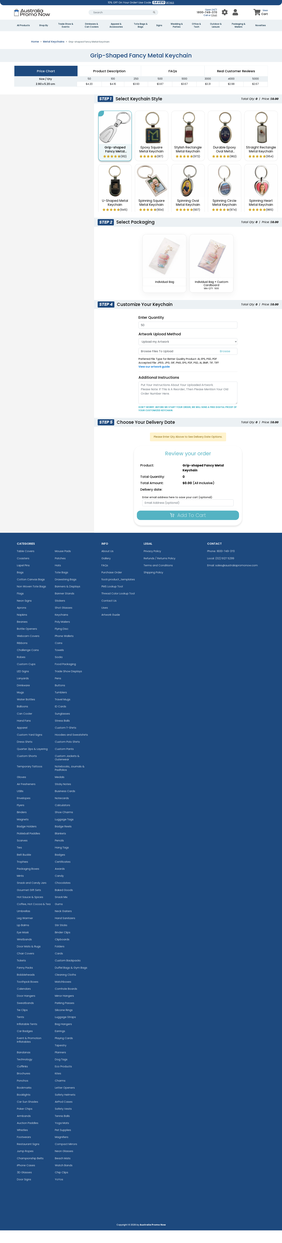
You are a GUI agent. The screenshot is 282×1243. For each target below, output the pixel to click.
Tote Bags (61, 585)
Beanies (22, 634)
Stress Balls (62, 733)
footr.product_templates (118, 592)
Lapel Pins (23, 578)
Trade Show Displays (68, 684)
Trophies (22, 874)
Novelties (260, 25)
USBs (20, 804)
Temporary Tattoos (29, 779)
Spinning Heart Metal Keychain (261, 215)
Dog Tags (61, 1072)
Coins (58, 655)
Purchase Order (111, 585)
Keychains (61, 627)
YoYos (59, 1192)
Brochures (23, 1086)
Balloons (22, 719)
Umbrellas (23, 924)
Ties (19, 860)
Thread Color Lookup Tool (118, 606)
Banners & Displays (67, 599)
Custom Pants (64, 761)
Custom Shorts (27, 768)
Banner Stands (64, 606)
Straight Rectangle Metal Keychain (261, 162)
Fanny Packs (25, 980)
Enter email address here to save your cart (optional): (177, 510)
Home (35, 54)
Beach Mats (62, 1171)
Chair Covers (25, 966)
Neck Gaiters (63, 924)
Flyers (20, 818)
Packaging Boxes (28, 881)
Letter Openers (65, 1100)
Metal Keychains (53, 54)
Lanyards (23, 691)
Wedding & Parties (177, 25)
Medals (59, 789)
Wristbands (24, 952)
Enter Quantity (151, 330)
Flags (20, 606)
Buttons (60, 698)
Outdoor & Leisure (216, 25)
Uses (104, 620)
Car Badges (25, 1044)
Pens (58, 691)
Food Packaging (65, 677)
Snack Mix (61, 909)
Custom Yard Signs (29, 747)
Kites (58, 1086)
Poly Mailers (62, 634)
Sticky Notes (63, 797)
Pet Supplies (63, 1142)
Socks (59, 669)
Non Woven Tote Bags (31, 599)
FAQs (104, 578)
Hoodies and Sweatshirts (71, 747)
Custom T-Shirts (65, 740)
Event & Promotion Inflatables (29, 1052)
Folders (59, 959)
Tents (20, 1029)
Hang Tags (62, 860)
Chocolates (62, 895)
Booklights (23, 1107)
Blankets (60, 846)
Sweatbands (25, 1015)
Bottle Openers (27, 641)
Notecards (62, 811)
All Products (23, 25)
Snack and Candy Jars (31, 895)
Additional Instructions (158, 389)
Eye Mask (23, 945)
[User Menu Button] (224, 12)
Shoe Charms (64, 825)
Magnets (23, 832)
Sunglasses (62, 726)
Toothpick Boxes (27, 994)
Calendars (24, 1001)
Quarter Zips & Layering (32, 761)
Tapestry (60, 1058)
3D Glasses (24, 1185)
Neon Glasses (64, 1164)
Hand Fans (24, 733)
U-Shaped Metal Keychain (115, 215)
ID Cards (60, 719)
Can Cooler (24, 726)
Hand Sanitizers (65, 931)
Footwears (24, 1149)
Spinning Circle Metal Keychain (224, 215)
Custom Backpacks (68, 973)
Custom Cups (26, 677)
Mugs (20, 705)
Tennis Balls (62, 1128)
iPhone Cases (26, 1178)
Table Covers (25, 564)
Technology (24, 1072)
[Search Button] (154, 12)
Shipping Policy (153, 585)
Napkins (22, 627)
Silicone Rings (64, 1022)
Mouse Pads (63, 564)
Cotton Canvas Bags (31, 592)
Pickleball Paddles (28, 846)
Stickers (60, 613)
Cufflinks (22, 1079)
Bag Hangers (63, 1037)
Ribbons (22, 655)
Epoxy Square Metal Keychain (151, 162)
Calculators (62, 818)
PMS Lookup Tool (112, 599)
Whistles (22, 1142)
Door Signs (24, 1192)
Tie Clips (22, 1022)
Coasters (23, 571)
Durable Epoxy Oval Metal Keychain (224, 164)
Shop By (43, 25)
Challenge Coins (28, 662)
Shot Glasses (63, 620)
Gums (59, 917)
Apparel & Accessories (116, 25)
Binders (22, 825)
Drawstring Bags (65, 592)
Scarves (22, 853)
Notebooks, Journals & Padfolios (70, 780)
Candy (59, 888)
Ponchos (22, 1093)
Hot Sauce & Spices (30, 909)
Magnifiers (61, 1149)
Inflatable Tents (27, 1037)
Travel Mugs (62, 712)
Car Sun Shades (27, 1114)
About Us (107, 564)
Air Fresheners (26, 797)
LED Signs (23, 684)
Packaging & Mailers (238, 25)
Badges (60, 867)
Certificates (62, 874)
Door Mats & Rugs (29, 959)
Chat (214, 15)
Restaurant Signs (28, 1156)
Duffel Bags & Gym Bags (71, 980)
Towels (59, 662)
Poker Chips (24, 1121)
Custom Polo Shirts (67, 754)
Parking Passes (64, 1015)
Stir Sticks (61, 938)
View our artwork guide (154, 379)
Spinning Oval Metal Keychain (188, 215)
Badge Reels (63, 839)
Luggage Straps (65, 1029)
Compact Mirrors (66, 1156)
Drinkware (23, 698)
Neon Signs (24, 613)
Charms (60, 1093)
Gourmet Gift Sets (29, 902)
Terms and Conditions (158, 578)
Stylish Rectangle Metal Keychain (188, 162)
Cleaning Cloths (65, 987)
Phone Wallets (64, 648)
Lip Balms (23, 938)
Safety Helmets (65, 1107)
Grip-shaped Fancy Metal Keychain (115, 164)
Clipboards (62, 952)
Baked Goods (64, 902)
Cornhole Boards (66, 1001)
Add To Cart (188, 527)
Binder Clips (62, 945)
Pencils (59, 853)
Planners (60, 1065)
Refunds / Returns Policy (159, 571)
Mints (20, 888)
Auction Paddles (27, 1135)
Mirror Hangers (64, 1008)
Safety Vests (63, 1121)
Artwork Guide (110, 627)
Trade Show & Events (65, 25)
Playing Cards (64, 1051)
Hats (58, 578)
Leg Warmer (25, 931)
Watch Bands (63, 1178)
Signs (159, 25)
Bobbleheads (26, 987)
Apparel (22, 740)
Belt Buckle (24, 867)
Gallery (106, 571)
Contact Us (109, 613)
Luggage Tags (64, 832)
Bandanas (23, 1065)
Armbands (24, 1128)
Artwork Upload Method (159, 346)
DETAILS (170, 2)
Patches (60, 571)
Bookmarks (24, 1100)
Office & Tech (196, 25)
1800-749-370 (207, 12)
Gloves (21, 789)
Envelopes (23, 811)
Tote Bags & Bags (140, 25)
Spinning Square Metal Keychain (151, 215)
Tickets (21, 973)
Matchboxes (63, 994)
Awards (60, 881)
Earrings (60, 1044)
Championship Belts (30, 1171)
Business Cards (65, 804)
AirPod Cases (63, 1114)
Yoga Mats (62, 1135)
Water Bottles (26, 712)
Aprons (21, 620)
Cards (59, 966)
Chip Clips (61, 1185)
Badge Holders (27, 839)
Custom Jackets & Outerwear (67, 770)
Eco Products (63, 1079)
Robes (21, 669)
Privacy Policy (152, 564)
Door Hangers (26, 1008)
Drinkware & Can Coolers (92, 25)
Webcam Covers (28, 648)
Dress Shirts (24, 754)
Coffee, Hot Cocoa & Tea (34, 917)
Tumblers (61, 705)
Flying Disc (61, 641)
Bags (20, 585)
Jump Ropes (25, 1164)
